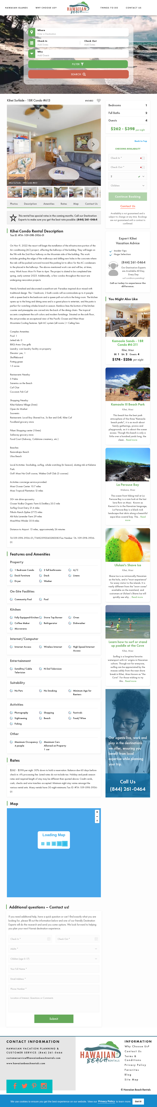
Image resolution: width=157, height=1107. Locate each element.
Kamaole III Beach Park (128, 404)
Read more (131, 439)
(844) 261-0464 (87, 219)
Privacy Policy (135, 1065)
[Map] (54, 852)
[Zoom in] (97, 812)
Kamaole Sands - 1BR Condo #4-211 (128, 343)
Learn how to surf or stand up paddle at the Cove (128, 644)
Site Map (132, 1079)
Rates (64, 203)
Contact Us (134, 7)
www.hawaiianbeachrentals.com (25, 1063)
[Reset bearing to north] (97, 821)
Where (41, 30)
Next (93, 144)
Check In (42, 41)
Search (78, 74)
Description (30, 203)
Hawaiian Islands (16, 7)
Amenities (48, 203)
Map (76, 203)
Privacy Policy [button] (106, 1101)
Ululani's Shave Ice (127, 565)
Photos (14, 203)
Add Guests (43, 55)
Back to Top (141, 141)
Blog (128, 1074)
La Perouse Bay (127, 484)
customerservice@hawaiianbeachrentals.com (33, 1058)
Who (40, 51)
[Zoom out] (97, 816)
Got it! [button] (138, 1101)
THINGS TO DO (109, 7)
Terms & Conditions (133, 1058)
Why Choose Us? (46, 7)
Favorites (132, 1070)
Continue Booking (128, 197)
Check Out (90, 41)
